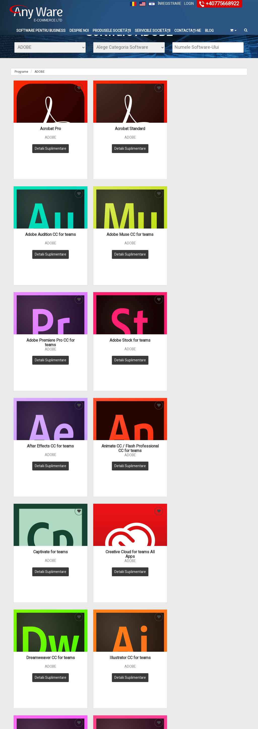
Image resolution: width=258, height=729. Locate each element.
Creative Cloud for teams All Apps (99, 348)
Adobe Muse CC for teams (218, 141)
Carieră (199, 696)
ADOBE (40, 84)
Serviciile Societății (152, 31)
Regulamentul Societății (82, 692)
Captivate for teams (40, 346)
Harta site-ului (82, 700)
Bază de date (162, 684)
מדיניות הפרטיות (77, 624)
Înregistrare (169, 3)
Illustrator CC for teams (217, 346)
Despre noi (79, 31)
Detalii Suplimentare (40, 161)
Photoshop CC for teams (158, 448)
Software (119, 680)
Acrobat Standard (99, 141)
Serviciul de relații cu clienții (86, 682)
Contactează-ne (205, 680)
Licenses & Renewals (127, 696)
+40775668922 (222, 3)
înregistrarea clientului (209, 686)
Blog (209, 31)
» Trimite (67, 637)
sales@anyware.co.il (157, 628)
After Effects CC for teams (158, 244)
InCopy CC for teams (40, 448)
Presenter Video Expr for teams (218, 450)
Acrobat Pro (40, 141)
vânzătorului (202, 691)
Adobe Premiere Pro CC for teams (40, 246)
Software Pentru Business (41, 31)
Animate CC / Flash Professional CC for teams (218, 246)
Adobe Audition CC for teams (158, 141)
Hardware (119, 686)
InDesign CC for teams (99, 448)
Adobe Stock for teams (99, 244)
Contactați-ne (187, 31)
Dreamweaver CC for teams (158, 346)
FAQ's (157, 673)
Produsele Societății (112, 31)
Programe (21, 84)
